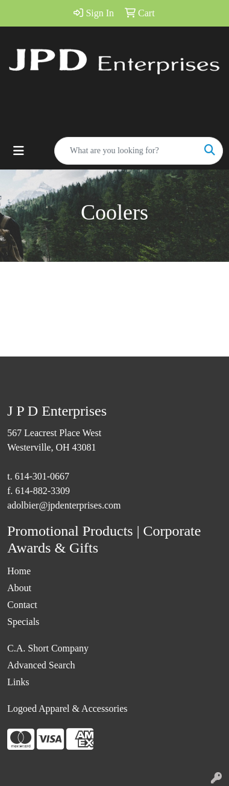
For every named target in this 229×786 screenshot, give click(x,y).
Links (18, 682)
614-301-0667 (41, 476)
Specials (23, 621)
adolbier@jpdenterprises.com (64, 505)
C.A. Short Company (48, 648)
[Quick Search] (126, 151)
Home (19, 571)
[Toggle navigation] (18, 150)
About (19, 588)
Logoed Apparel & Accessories (67, 708)
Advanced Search (41, 665)
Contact (22, 605)
